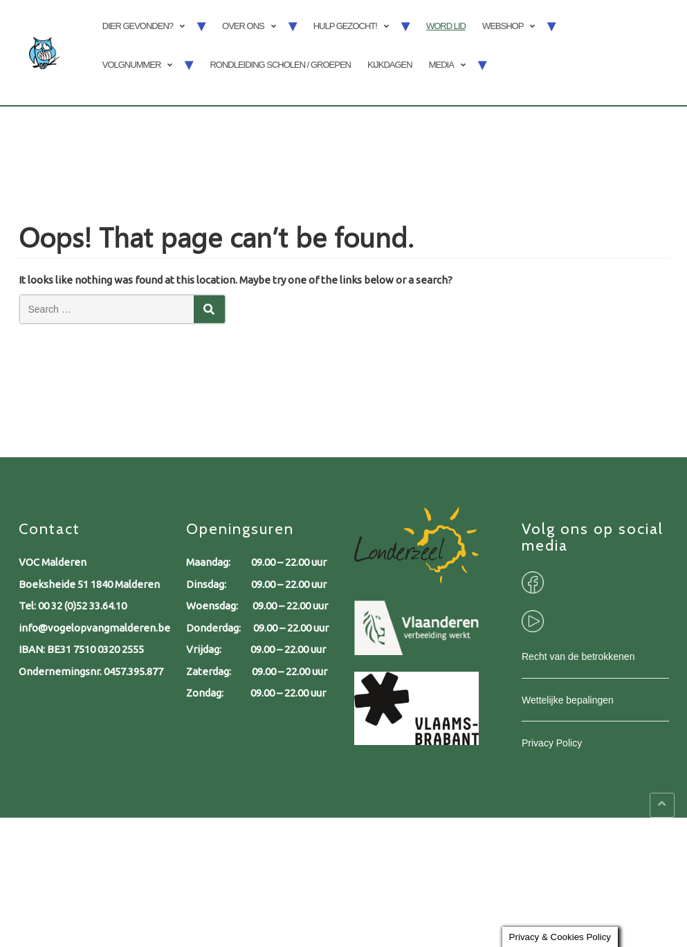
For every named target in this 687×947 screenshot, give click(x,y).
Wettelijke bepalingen (568, 700)
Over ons (243, 26)
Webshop (502, 26)
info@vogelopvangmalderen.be (94, 628)
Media (441, 64)
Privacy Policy (552, 742)
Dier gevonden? (137, 26)
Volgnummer (131, 64)
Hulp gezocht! (345, 26)
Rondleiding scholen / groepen (280, 64)
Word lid (446, 26)
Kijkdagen (389, 64)
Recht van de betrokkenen (578, 656)
